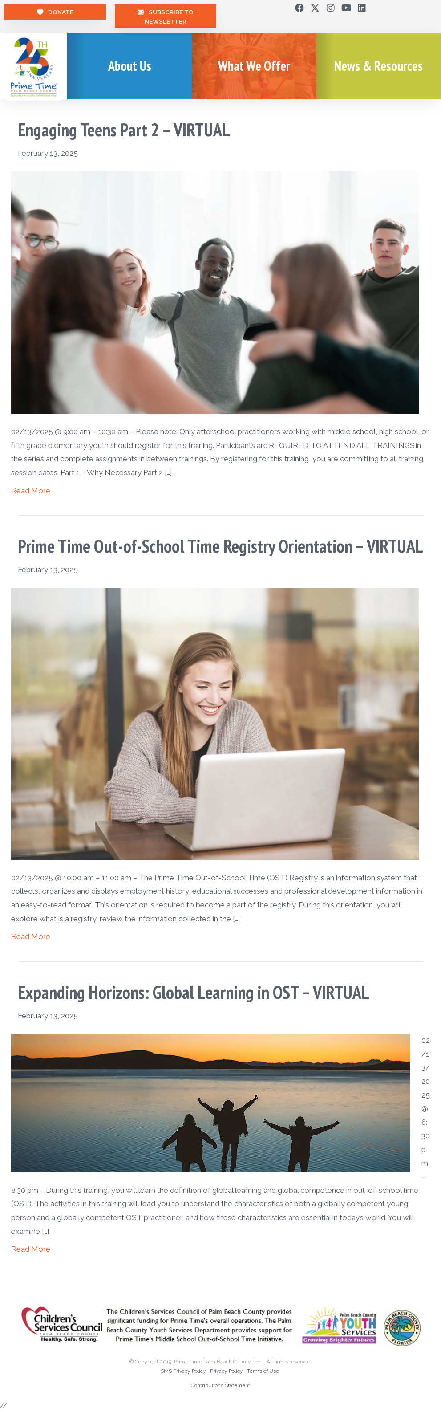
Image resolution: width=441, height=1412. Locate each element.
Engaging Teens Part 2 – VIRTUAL (124, 129)
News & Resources (378, 65)
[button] (299, 8)
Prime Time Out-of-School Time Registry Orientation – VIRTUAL (220, 545)
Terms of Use (263, 1371)
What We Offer (254, 65)
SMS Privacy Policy (183, 1371)
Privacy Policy (226, 1371)
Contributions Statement (220, 1385)
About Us (129, 65)
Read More (30, 490)
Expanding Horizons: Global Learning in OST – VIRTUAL (193, 992)
